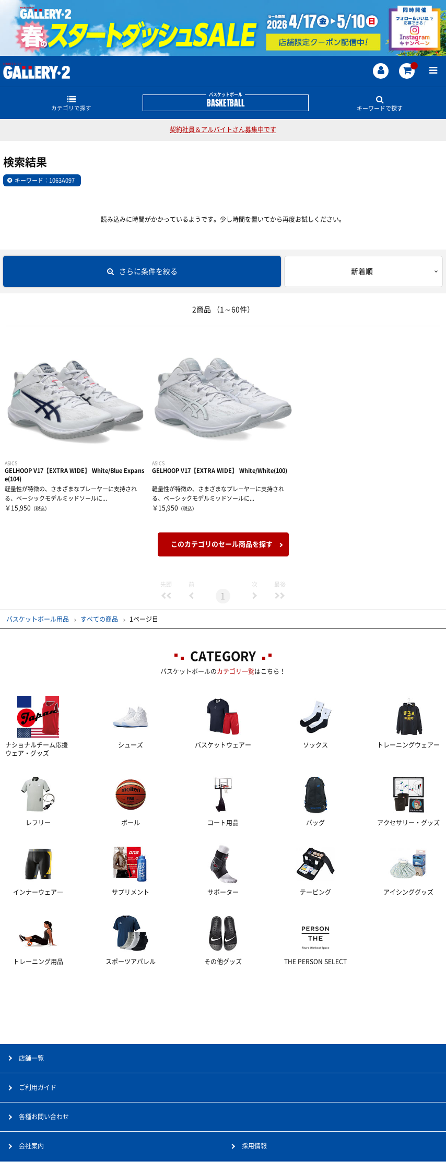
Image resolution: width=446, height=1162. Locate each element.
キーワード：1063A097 (45, 180)
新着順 (362, 271)
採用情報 (254, 1146)
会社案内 (31, 1146)
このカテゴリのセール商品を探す (222, 544)
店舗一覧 (31, 1058)
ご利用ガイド (37, 1087)
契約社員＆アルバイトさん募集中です (223, 129)
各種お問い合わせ (44, 1116)
